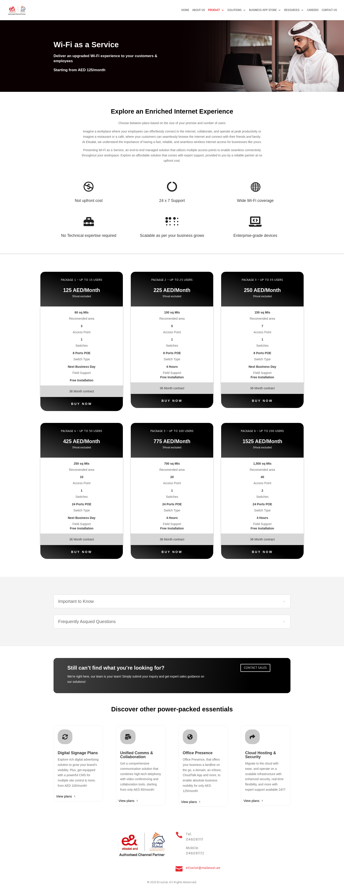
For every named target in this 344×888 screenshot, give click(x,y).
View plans (64, 796)
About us (198, 10)
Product (214, 10)
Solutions (234, 10)
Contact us (329, 10)
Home (185, 10)
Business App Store (263, 10)
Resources (291, 10)
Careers (313, 10)
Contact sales (255, 668)
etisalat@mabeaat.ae (203, 868)
